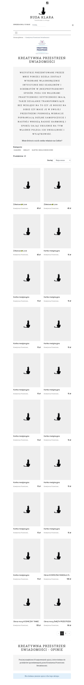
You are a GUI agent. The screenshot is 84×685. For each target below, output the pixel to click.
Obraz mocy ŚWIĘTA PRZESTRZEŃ (57, 621)
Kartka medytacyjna (52, 251)
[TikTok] (47, 3)
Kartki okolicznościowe (42, 150)
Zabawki (17, 150)
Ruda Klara (42, 15)
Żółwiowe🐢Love (20, 204)
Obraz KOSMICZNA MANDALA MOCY (57, 575)
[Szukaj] (45, 24)
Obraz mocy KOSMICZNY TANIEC (26, 621)
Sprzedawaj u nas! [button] (21, 24)
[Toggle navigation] (16, 33)
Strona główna (18, 37)
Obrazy (26, 150)
